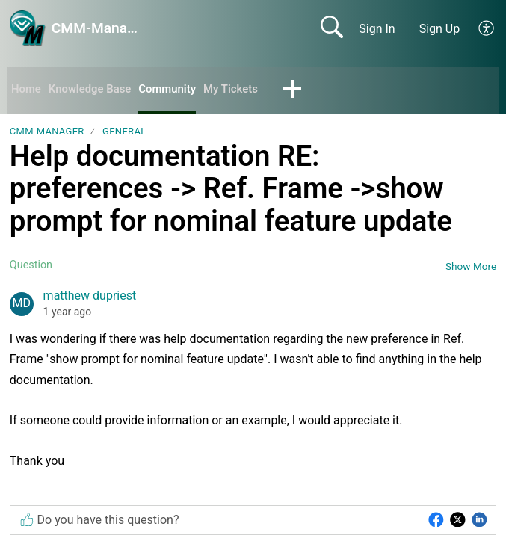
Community (178, 90)
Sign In (377, 29)
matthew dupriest (90, 297)
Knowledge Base (95, 90)
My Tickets (245, 90)
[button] (487, 28)
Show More (470, 267)
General (124, 132)
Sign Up (439, 29)
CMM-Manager (47, 132)
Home (27, 90)
